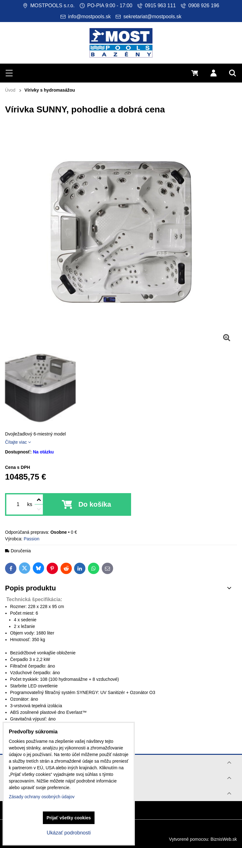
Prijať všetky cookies (69, 817)
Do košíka (94, 504)
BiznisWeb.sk (223, 839)
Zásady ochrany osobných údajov (42, 796)
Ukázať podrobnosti (68, 832)
